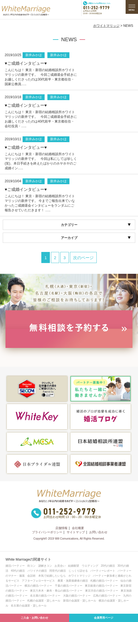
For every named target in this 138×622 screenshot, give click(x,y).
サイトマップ (76, 532)
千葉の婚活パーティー (68, 585)
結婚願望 (73, 565)
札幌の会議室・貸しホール (43, 600)
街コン (31, 565)
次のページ (83, 257)
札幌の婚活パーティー (104, 580)
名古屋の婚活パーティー (45, 595)
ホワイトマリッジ (106, 26)
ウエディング (90, 565)
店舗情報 (61, 528)
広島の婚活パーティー (107, 595)
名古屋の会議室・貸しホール (29, 605)
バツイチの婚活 (37, 570)
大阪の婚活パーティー (77, 595)
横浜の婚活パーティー (38, 585)
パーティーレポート (102, 570)
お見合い (60, 565)
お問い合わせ (98, 532)
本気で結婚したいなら (52, 575)
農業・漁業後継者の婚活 (73, 580)
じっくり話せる (78, 570)
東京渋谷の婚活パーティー (101, 590)
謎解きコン (45, 565)
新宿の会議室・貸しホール (79, 600)
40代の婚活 (18, 570)
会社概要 (78, 528)
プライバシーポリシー (47, 532)
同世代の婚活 (57, 570)
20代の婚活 (108, 565)
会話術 (31, 575)
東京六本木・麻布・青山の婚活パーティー (56, 590)
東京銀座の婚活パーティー (101, 585)
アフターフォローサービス (38, 580)
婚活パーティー (15, 565)
